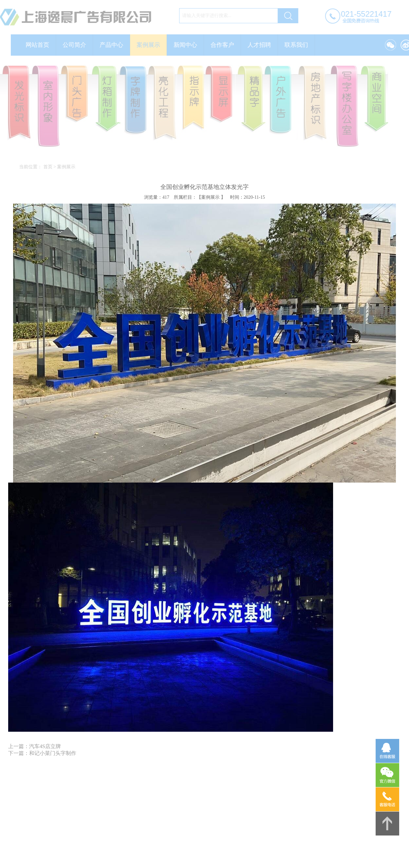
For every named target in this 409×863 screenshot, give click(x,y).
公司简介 (77, 45)
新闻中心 (188, 45)
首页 (50, 166)
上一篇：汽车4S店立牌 (34, 746)
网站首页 (40, 45)
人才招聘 (262, 45)
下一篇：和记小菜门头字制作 (42, 753)
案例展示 (151, 45)
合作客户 (225, 45)
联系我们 (299, 45)
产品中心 (114, 45)
